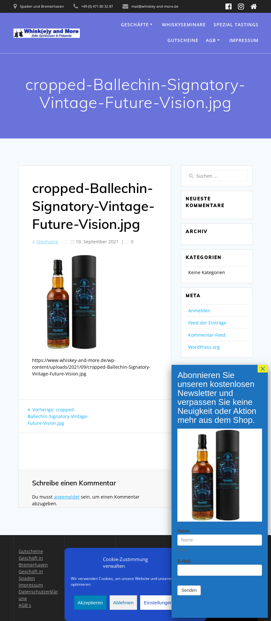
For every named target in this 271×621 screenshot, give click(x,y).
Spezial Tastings (236, 24)
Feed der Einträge (207, 323)
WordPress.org (204, 347)
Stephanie (47, 242)
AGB (211, 40)
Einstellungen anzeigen (168, 602)
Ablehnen (123, 602)
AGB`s (25, 605)
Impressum (243, 40)
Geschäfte (135, 24)
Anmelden (199, 310)
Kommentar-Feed (206, 335)
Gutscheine (183, 40)
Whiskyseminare (184, 24)
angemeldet (67, 497)
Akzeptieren (90, 602)
